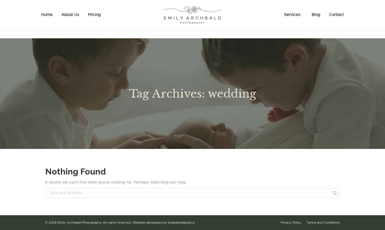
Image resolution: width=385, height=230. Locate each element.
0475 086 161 (58, 4)
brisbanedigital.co (181, 222)
